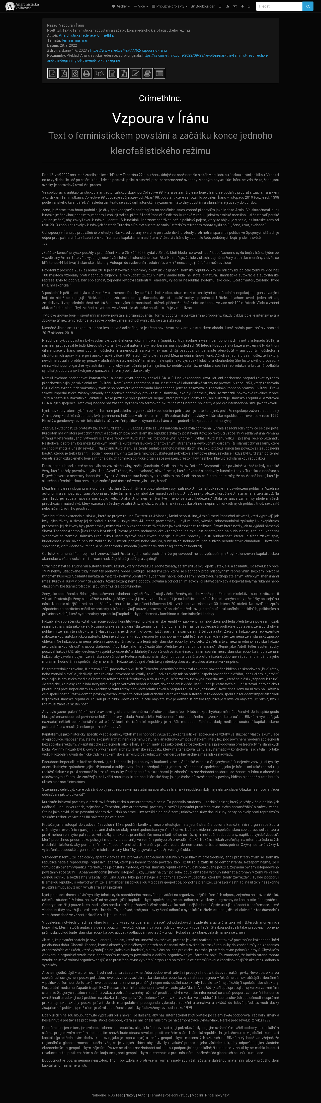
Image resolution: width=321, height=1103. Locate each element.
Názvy (130, 1095)
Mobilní (197, 1095)
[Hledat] (279, 6)
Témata (156, 1095)
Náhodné (99, 1095)
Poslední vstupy (177, 1095)
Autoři (142, 1095)
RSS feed (115, 1095)
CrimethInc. (106, 35)
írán (85, 40)
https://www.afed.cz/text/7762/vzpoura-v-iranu (128, 50)
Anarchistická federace (77, 35)
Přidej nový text (217, 1095)
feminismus (71, 40)
